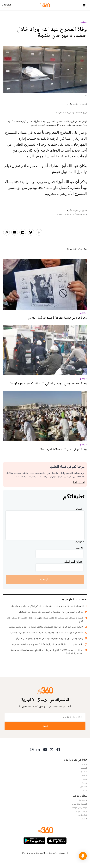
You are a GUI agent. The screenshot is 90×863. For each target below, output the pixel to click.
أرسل (45, 726)
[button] (83, 856)
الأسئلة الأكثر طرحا (79, 804)
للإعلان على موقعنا (79, 808)
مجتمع (83, 22)
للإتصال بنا (82, 815)
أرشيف (84, 819)
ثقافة (84, 775)
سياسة (84, 764)
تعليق (79, 508)
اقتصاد (84, 768)
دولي (85, 790)
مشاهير (84, 786)
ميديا (85, 779)
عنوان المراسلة (73, 561)
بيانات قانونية (81, 811)
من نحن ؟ (83, 800)
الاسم (79, 548)
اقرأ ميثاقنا (78, 482)
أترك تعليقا (45, 579)
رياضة (84, 783)
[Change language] (7, 5)
